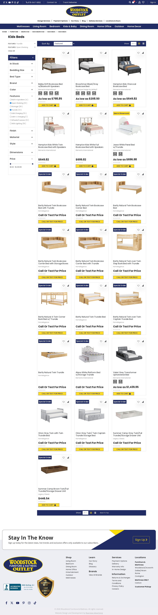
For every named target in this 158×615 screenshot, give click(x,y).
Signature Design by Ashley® (86, 89)
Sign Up (141, 540)
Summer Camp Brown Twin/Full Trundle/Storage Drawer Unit (53, 490)
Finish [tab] (22, 130)
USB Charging (19, 113)
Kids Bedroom (38, 32)
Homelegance (43, 211)
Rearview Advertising (94, 613)
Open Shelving (20, 103)
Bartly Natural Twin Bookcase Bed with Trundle (52, 206)
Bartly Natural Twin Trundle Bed (91, 317)
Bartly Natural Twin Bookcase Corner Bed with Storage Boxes (53, 262)
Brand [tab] (22, 83)
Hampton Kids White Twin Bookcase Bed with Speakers (52, 146)
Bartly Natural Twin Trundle (51, 372)
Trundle (17, 110)
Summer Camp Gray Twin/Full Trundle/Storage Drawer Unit (127, 434)
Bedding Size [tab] (22, 70)
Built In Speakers (20, 99)
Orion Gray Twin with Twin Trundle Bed (50, 434)
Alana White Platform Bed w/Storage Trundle (88, 373)
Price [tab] (22, 158)
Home (4, 32)
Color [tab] (22, 89)
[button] (64, 53)
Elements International (47, 89)
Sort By (45, 43)
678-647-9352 (33, 2)
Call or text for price (52, 221)
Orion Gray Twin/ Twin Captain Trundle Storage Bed (90, 434)
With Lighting (19, 123)
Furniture (14, 32)
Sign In (153, 2)
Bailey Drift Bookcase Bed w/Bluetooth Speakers (50, 85)
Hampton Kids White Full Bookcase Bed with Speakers (89, 146)
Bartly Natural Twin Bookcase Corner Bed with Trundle (90, 262)
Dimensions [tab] (22, 152)
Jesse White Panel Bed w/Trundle (124, 146)
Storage (17, 106)
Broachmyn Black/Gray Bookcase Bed (87, 85)
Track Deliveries (70, 2)
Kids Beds (51, 32)
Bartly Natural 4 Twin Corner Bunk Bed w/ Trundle (51, 318)
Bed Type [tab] (22, 76)
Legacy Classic (118, 439)
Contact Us (52, 2)
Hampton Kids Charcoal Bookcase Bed (124, 85)
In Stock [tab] (22, 63)
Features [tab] (22, 96)
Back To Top (104, 513)
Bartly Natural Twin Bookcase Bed (127, 206)
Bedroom (25, 32)
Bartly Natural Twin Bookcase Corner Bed (90, 206)
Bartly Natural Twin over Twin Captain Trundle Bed (127, 318)
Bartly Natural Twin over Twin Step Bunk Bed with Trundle (127, 262)
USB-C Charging (20, 117)
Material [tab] (22, 137)
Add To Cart (49, 105)
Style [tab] (22, 143)
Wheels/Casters (21, 120)
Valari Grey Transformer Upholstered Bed (124, 373)
